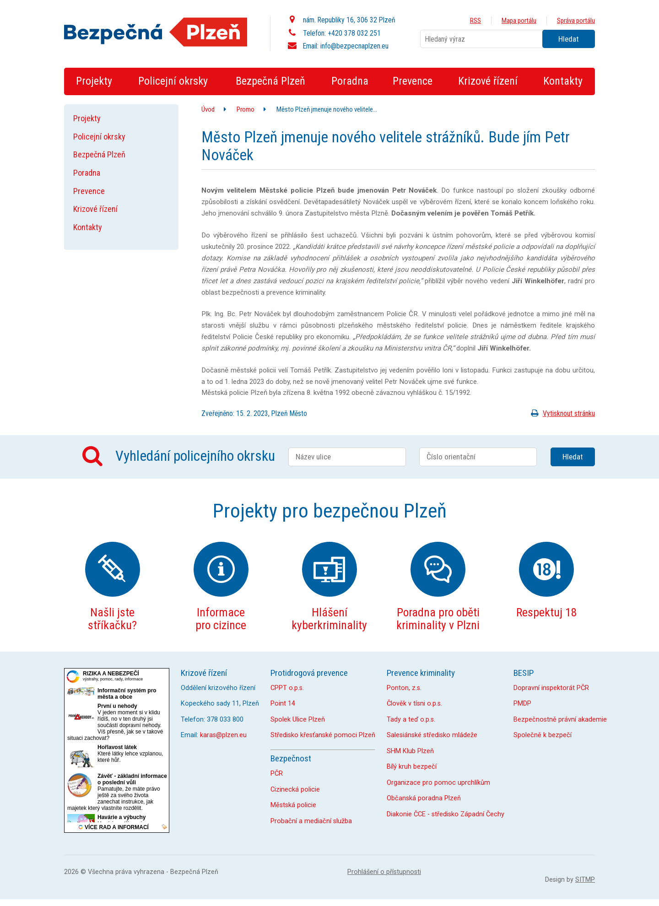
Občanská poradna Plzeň (424, 798)
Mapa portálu (519, 20)
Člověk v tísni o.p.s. (414, 703)
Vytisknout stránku (561, 413)
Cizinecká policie (295, 789)
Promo (245, 109)
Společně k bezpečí (542, 735)
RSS (475, 20)
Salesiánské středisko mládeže (432, 735)
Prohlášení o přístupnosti (384, 872)
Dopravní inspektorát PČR (551, 688)
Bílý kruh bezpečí (412, 767)
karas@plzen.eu (223, 735)
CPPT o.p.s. (287, 688)
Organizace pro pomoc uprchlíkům (438, 783)
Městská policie (293, 805)
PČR (276, 773)
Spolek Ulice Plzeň (297, 719)
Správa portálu (576, 20)
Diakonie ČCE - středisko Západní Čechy (445, 814)
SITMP (585, 880)
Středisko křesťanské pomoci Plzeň (322, 735)
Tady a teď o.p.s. (411, 719)
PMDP (522, 703)
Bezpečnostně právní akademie (560, 719)
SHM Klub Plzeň (410, 751)
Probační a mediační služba (311, 821)
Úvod (208, 109)
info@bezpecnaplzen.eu (354, 46)
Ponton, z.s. (404, 688)
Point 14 (282, 703)
